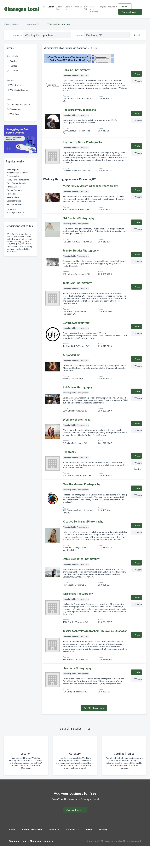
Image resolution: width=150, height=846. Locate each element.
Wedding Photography (20, 104)
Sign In (125, 6)
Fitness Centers (14, 186)
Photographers (14, 176)
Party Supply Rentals (16, 183)
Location (79, 35)
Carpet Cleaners (14, 190)
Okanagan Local (11, 24)
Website (138, 81)
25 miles (13, 61)
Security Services (14, 204)
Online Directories (32, 829)
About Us (59, 7)
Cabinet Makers (14, 200)
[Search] (136, 35)
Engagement (15, 109)
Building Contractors (16, 212)
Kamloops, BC (33, 24)
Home (42, 6)
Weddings (14, 114)
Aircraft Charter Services (18, 172)
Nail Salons (11, 193)
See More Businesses (94, 708)
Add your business (94, 9)
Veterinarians (13, 197)
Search (51, 6)
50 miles (13, 65)
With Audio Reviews (19, 90)
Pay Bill (85, 7)
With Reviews (16, 85)
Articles (78, 6)
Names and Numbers (41, 841)
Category (17, 35)
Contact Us (68, 7)
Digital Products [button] (107, 6)
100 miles (14, 70)
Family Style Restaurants (18, 179)
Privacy (103, 829)
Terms (89, 829)
